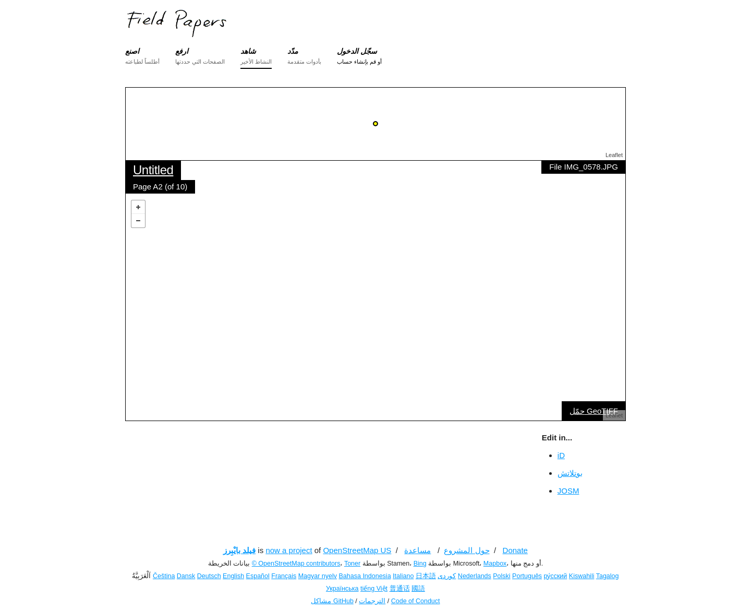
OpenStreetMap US (357, 550)
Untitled (153, 170)
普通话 (400, 588)
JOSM (568, 490)
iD (561, 455)
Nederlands (474, 576)
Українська (342, 588)
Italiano (403, 576)
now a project (288, 550)
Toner (352, 563)
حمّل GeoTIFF (594, 410)
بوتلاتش (570, 473)
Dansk (186, 576)
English (233, 576)
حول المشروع (466, 550)
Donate (515, 550)
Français (283, 576)
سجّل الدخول (357, 51)
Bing (420, 563)
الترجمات (372, 601)
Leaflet (614, 155)
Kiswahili (582, 576)
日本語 (426, 576)
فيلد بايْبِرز (239, 550)
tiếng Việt (373, 588)
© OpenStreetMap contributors (296, 563)
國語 (418, 588)
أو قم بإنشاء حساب (359, 61)
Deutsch (209, 576)
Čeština (164, 576)
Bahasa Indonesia (365, 576)
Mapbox (494, 563)
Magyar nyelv (317, 576)
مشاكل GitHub (332, 601)
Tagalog (607, 576)
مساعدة (417, 550)
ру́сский (555, 576)
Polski (501, 576)
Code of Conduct (415, 601)
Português (527, 576)
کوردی (447, 576)
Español (258, 576)
